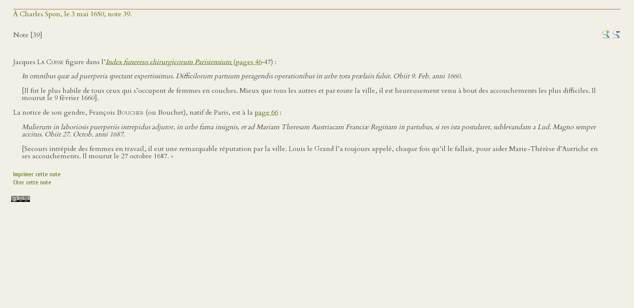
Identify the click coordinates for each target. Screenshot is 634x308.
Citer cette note (32, 182)
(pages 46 (184, 62)
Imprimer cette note (37, 174)
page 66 (266, 112)
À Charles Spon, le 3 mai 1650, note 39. (72, 14)
